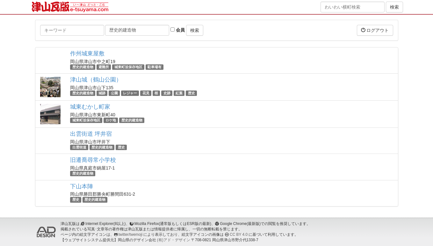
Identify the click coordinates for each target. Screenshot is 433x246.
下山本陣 (81, 186)
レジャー (130, 93)
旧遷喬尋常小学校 (93, 160)
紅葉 (179, 93)
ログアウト (375, 30)
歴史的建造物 (82, 67)
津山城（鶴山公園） (96, 79)
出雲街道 (79, 147)
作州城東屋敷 (87, 53)
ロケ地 (110, 120)
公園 (114, 93)
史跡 (166, 93)
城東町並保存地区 (128, 67)
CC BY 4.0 (239, 234)
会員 (177, 30)
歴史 (191, 93)
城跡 (101, 93)
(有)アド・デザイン (173, 240)
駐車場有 (155, 67)
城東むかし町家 (90, 107)
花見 (145, 93)
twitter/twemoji (130, 234)
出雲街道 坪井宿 (91, 134)
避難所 (103, 67)
